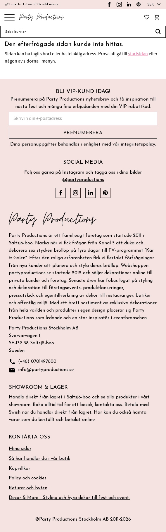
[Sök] (158, 32)
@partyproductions (83, 179)
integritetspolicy (138, 144)
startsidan (138, 54)
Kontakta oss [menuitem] (29, 437)
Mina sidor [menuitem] (20, 448)
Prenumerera (83, 133)
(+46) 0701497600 (32, 361)
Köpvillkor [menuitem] (19, 468)
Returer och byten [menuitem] (28, 488)
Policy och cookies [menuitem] (27, 478)
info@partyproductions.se (41, 370)
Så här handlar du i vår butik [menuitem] (39, 458)
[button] (9, 18)
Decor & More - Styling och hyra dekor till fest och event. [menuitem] (69, 497)
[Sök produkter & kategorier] (75, 32)
